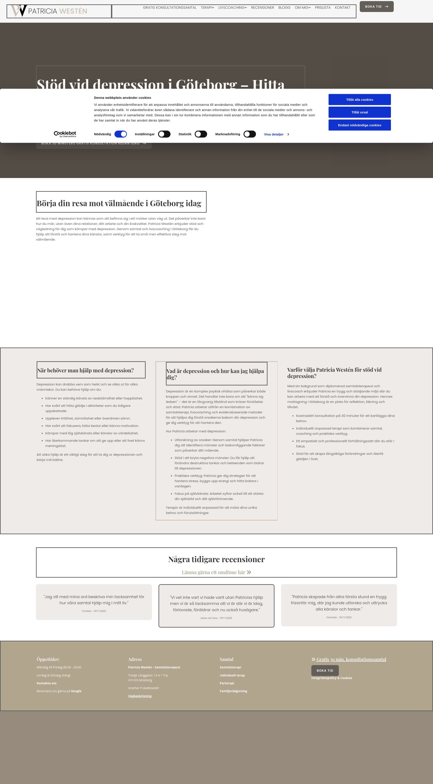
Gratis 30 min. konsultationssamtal (348, 659)
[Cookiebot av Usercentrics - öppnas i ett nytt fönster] (65, 46)
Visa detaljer (273, 46)
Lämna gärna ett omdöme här (216, 572)
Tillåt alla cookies (359, 11)
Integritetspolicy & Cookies (331, 678)
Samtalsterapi (230, 667)
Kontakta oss (46, 683)
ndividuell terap (233, 675)
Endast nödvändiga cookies (359, 36)
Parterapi (227, 683)
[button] (94, 143)
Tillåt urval (360, 24)
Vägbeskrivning (140, 696)
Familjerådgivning (233, 691)
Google (76, 691)
